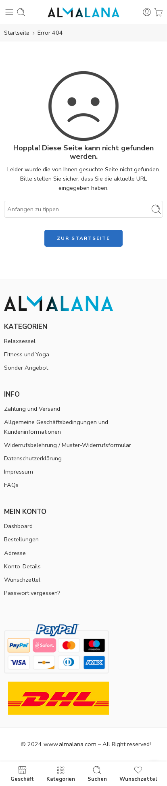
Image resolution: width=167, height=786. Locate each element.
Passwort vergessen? (32, 593)
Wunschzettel (22, 580)
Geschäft (22, 773)
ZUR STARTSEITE (83, 238)
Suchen (97, 773)
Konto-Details (22, 566)
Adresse (15, 553)
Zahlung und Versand (32, 409)
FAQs (11, 485)
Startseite (16, 33)
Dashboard (18, 526)
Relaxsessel (19, 341)
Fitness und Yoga (26, 354)
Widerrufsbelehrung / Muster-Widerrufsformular (67, 445)
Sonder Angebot (26, 368)
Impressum (18, 472)
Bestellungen (21, 539)
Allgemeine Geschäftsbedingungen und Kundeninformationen (56, 426)
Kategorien (60, 773)
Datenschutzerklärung (33, 458)
